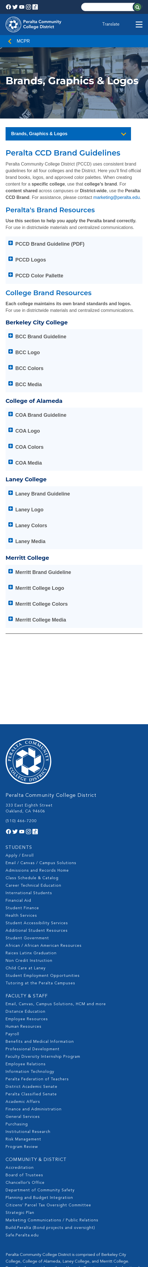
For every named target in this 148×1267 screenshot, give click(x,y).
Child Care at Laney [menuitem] (26, 914)
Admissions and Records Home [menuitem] (37, 816)
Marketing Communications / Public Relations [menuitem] (52, 1166)
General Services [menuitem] (23, 1062)
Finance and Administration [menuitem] (34, 1055)
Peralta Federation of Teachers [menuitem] (37, 1025)
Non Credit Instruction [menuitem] (29, 906)
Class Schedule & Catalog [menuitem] (32, 824)
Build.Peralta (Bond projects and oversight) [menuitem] (50, 1173)
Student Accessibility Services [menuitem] (37, 869)
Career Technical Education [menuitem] (33, 831)
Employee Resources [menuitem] (27, 965)
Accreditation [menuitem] (20, 1113)
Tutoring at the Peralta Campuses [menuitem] (40, 929)
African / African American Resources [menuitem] (44, 891)
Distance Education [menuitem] (25, 957)
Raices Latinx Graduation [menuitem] (31, 899)
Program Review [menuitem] (22, 1093)
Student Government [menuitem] (27, 884)
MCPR (23, 41)
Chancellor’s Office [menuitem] (25, 1128)
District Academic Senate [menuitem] (31, 1032)
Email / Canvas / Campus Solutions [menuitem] (41, 809)
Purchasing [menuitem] (17, 1070)
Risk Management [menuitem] (23, 1085)
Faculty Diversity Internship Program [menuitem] (43, 1002)
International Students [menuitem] (29, 839)
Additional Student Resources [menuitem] (37, 876)
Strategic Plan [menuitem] (20, 1158)
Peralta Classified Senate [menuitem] (31, 1040)
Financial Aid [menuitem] (18, 846)
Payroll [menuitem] (12, 980)
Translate (111, 24)
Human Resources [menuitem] (24, 972)
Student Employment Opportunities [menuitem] (43, 921)
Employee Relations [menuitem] (26, 1010)
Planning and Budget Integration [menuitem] (39, 1143)
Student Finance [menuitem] (22, 854)
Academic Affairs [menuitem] (23, 1047)
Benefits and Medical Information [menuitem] (40, 987)
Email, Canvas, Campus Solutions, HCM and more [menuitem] (56, 950)
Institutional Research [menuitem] (28, 1077)
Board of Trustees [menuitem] (24, 1121)
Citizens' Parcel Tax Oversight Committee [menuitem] (48, 1151)
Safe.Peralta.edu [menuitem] (22, 1181)
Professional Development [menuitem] (33, 995)
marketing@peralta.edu (116, 197)
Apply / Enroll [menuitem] (20, 801)
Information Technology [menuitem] (30, 1017)
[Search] (111, 7)
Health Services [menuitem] (21, 861)
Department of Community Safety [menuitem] (40, 1136)
